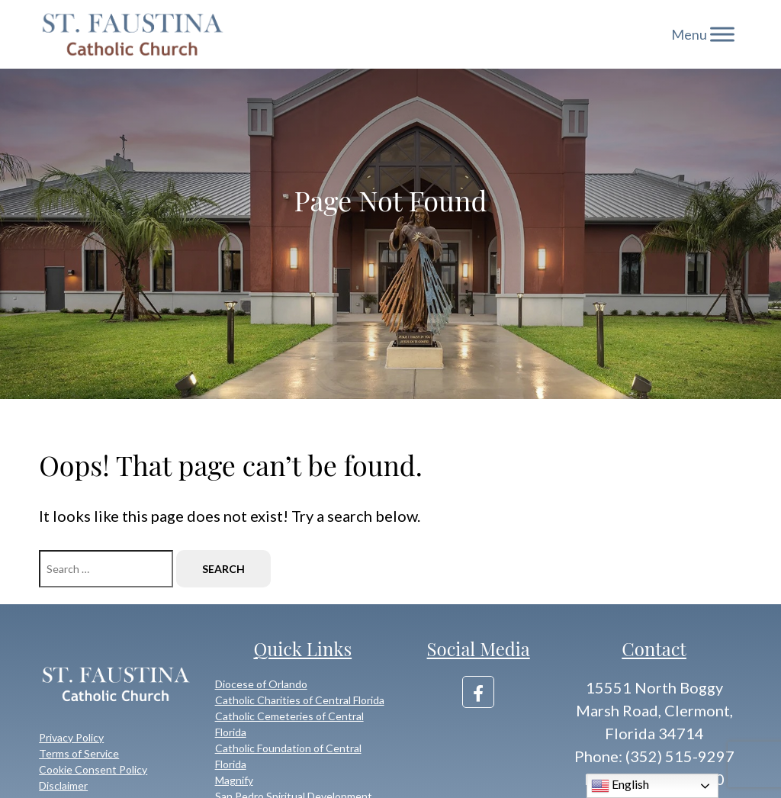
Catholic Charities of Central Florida (299, 699)
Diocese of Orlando (261, 683)
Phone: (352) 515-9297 (654, 756)
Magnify (234, 780)
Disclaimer (63, 785)
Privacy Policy (71, 737)
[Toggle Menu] (722, 34)
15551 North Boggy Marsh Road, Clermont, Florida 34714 (654, 710)
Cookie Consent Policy (93, 769)
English (620, 786)
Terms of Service (79, 753)
